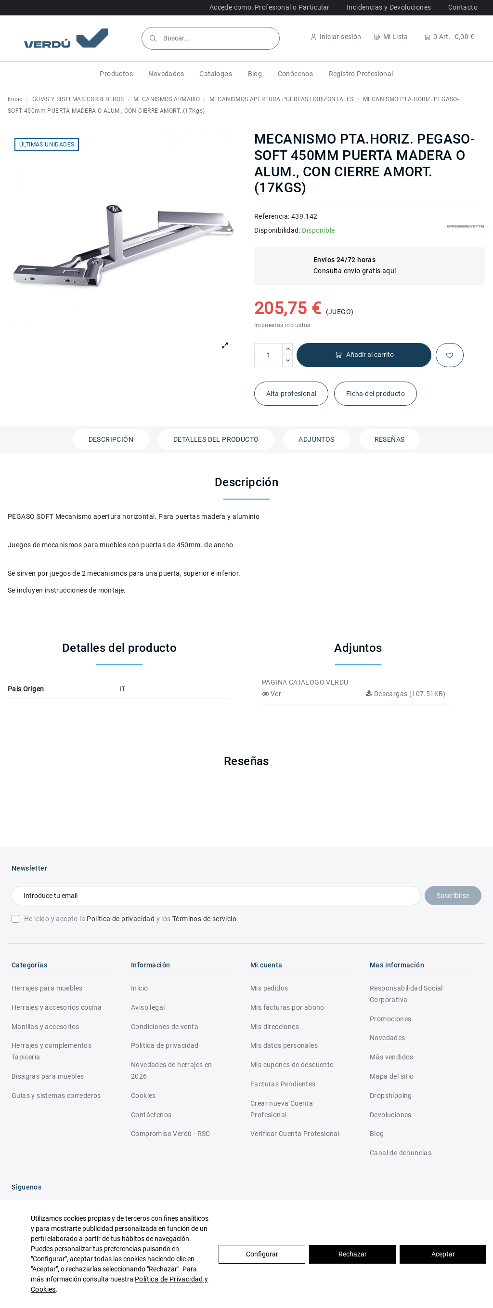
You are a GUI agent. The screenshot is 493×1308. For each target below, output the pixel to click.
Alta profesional (291, 393)
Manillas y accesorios (45, 1027)
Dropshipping (391, 1095)
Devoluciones (391, 1115)
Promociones (390, 1019)
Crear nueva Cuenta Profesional (281, 1109)
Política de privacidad (121, 919)
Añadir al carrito (364, 355)
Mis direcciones (274, 1027)
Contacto (463, 7)
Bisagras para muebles (48, 1076)
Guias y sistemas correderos (56, 1095)
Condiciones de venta (164, 1027)
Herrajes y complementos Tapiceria (51, 1051)
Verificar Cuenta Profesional (294, 1133)
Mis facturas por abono (287, 1007)
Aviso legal (148, 1007)
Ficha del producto (375, 393)
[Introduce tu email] (216, 895)
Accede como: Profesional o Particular (269, 7)
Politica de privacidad (165, 1045)
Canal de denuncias (400, 1153)
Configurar (262, 1254)
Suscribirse (453, 895)
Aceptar (443, 1254)
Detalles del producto (216, 439)
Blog (377, 1133)
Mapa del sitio (392, 1076)
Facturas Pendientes (283, 1084)
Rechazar (352, 1254)
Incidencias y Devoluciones (389, 7)
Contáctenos (151, 1115)
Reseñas (390, 439)
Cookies (143, 1095)
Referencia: (271, 216)
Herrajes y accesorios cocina (57, 1007)
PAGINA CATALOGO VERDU (305, 682)
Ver (271, 694)
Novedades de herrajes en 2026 (171, 1070)
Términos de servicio (204, 919)
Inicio (139, 988)
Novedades (387, 1038)
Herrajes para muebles (47, 988)
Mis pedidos (269, 988)
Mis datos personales (284, 1045)
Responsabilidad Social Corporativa (406, 994)
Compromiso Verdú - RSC (170, 1133)
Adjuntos (316, 439)
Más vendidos (392, 1057)
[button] (116, 74)
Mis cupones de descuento (292, 1065)
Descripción (111, 439)
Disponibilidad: (277, 230)
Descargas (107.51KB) (406, 694)
